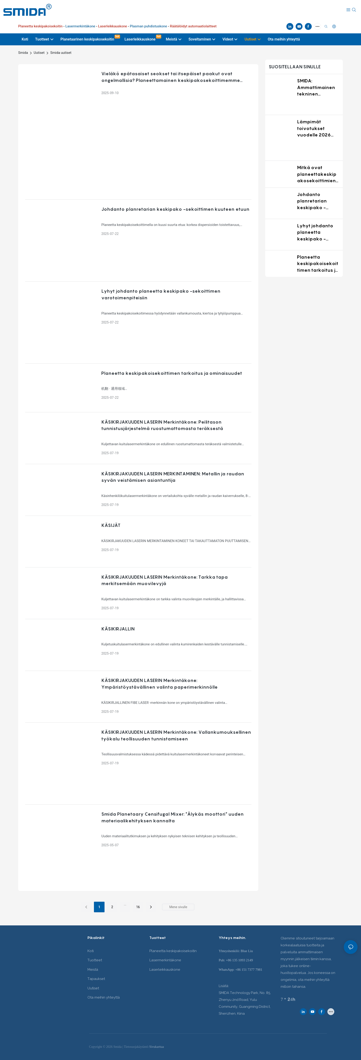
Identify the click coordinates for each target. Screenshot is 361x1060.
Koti (90, 951)
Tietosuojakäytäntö (136, 1046)
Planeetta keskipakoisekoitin (173, 951)
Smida (23, 53)
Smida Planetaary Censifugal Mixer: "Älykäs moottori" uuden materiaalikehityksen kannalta (172, 817)
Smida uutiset (60, 53)
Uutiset (39, 53)
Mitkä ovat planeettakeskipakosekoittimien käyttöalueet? (316, 174)
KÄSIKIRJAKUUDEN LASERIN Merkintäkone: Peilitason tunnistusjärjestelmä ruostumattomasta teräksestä (162, 425)
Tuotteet (94, 960)
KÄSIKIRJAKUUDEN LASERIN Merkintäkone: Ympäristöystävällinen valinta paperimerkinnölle (159, 684)
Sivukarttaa (156, 1046)
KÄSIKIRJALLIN (117, 628)
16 (138, 907)
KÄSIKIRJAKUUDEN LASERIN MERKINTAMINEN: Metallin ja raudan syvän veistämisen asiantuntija (172, 477)
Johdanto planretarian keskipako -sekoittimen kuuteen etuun (175, 209)
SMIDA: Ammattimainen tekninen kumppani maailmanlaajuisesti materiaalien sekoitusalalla (318, 87)
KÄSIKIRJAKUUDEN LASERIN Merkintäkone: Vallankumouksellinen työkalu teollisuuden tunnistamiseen (176, 735)
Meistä (92, 970)
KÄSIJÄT (110, 525)
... (125, 904)
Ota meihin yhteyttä (103, 997)
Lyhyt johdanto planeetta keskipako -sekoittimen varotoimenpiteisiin (160, 294)
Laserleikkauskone (164, 970)
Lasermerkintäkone (165, 960)
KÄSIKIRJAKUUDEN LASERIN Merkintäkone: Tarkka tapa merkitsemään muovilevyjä (164, 580)
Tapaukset (96, 979)
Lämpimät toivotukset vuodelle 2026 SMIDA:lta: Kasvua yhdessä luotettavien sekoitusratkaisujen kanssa (318, 128)
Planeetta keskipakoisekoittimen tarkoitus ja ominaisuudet (171, 373)
